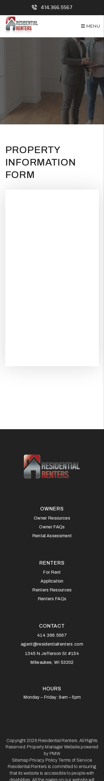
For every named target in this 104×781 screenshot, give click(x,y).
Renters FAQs (52, 598)
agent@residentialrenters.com (52, 644)
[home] (22, 26)
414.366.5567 (56, 7)
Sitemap (20, 760)
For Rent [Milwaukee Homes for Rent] (52, 572)
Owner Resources (52, 518)
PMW (55, 753)
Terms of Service (75, 760)
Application (52, 581)
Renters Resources (52, 590)
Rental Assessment (52, 535)
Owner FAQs (52, 527)
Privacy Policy (43, 760)
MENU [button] (90, 26)
